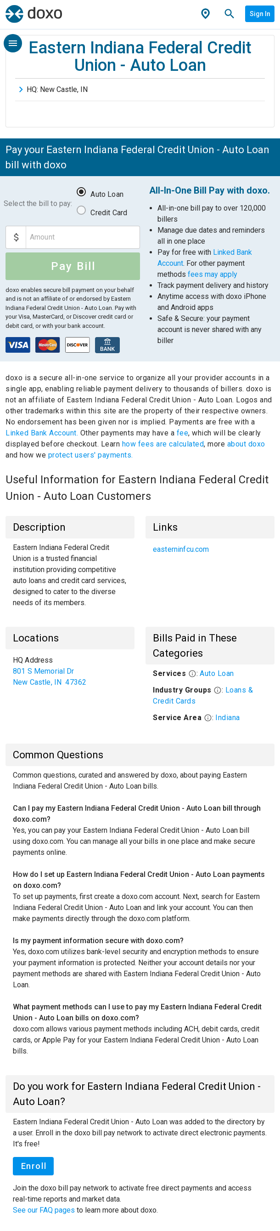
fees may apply (212, 274)
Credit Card (108, 212)
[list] (210, 549)
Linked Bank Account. (43, 433)
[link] (210, 549)
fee (183, 433)
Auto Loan (106, 194)
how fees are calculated (163, 444)
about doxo (245, 444)
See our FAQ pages (45, 1210)
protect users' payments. (90, 455)
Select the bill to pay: (38, 203)
